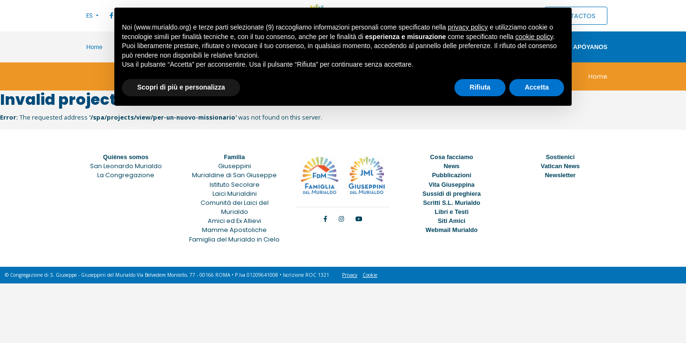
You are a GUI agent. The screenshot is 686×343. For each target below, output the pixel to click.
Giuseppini (234, 166)
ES (90, 15)
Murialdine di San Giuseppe (234, 175)
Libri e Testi (452, 211)
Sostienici (560, 157)
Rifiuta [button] (480, 87)
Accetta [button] (537, 87)
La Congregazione (125, 175)
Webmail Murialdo (451, 229)
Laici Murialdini (234, 194)
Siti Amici (451, 220)
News (451, 166)
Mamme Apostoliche (234, 230)
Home (94, 46)
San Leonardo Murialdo (126, 166)
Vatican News (560, 166)
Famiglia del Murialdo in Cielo (234, 239)
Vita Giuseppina (451, 184)
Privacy (349, 275)
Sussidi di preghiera (452, 193)
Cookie (370, 275)
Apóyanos (590, 46)
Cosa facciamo (451, 157)
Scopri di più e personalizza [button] (181, 87)
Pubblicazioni (451, 175)
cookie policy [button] (534, 36)
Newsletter (560, 175)
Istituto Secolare (235, 185)
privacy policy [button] (468, 27)
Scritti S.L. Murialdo (451, 202)
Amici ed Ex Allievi (234, 221)
